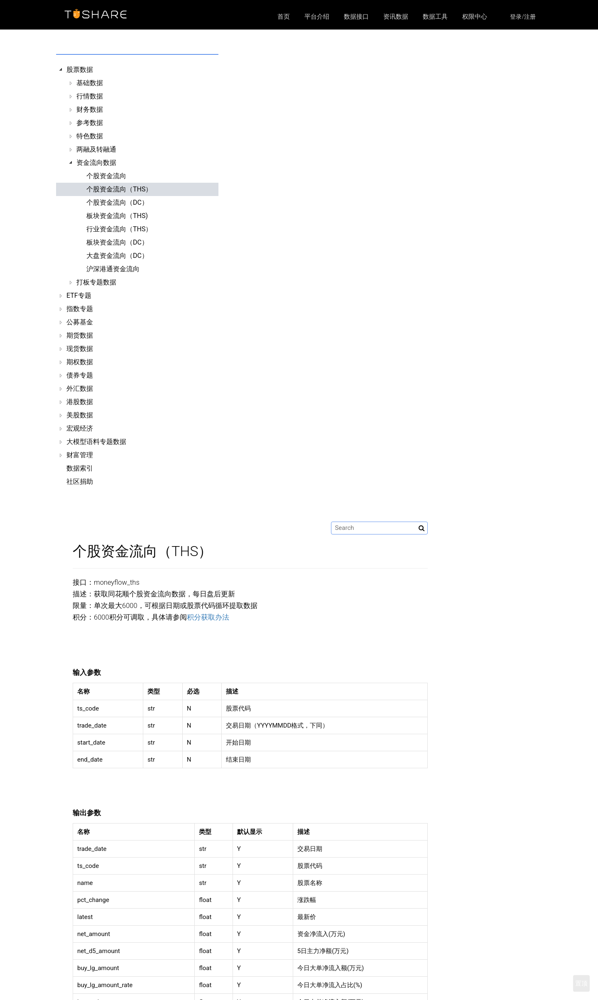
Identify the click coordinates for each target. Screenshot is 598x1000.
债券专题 (79, 375)
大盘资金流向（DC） (117, 256)
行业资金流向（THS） (119, 229)
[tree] (117, 275)
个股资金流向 (106, 176)
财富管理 (79, 455)
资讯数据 (395, 16)
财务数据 (89, 109)
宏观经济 (79, 428)
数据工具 (435, 16)
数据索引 (79, 468)
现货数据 (79, 349)
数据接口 (356, 16)
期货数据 (79, 335)
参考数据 (89, 123)
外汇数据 (79, 388)
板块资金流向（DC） (117, 242)
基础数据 (89, 83)
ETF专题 (78, 295)
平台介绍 (316, 16)
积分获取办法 (329, 150)
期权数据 (79, 362)
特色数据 (89, 136)
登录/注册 (523, 16)
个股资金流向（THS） (119, 189)
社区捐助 (79, 481)
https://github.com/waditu (440, 982)
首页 (283, 16)
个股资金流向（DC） (117, 202)
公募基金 (79, 322)
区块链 (230, 993)
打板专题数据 (96, 282)
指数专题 (79, 309)
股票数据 (79, 70)
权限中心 (474, 16)
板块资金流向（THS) (117, 216)
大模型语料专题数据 (96, 442)
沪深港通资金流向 (113, 269)
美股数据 (79, 415)
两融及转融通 (96, 149)
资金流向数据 (96, 163)
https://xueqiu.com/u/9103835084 (447, 993)
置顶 (581, 983)
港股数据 (79, 402)
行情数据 (89, 96)
